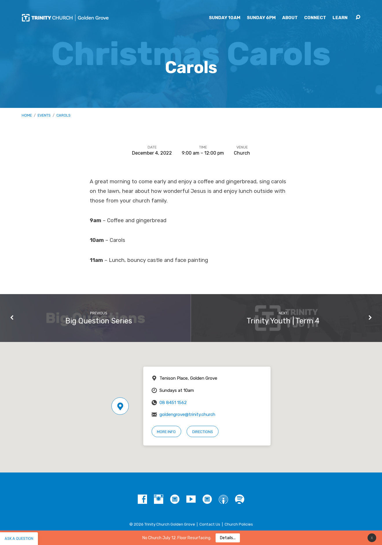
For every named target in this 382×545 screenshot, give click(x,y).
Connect (315, 18)
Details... (228, 537)
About (290, 18)
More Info (166, 432)
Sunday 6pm (261, 18)
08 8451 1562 (173, 402)
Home (27, 115)
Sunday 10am (224, 18)
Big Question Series (98, 320)
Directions (202, 432)
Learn (340, 18)
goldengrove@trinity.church (187, 414)
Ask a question (19, 538)
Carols (63, 115)
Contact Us (209, 524)
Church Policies (239, 524)
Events (44, 115)
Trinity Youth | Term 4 (283, 320)
